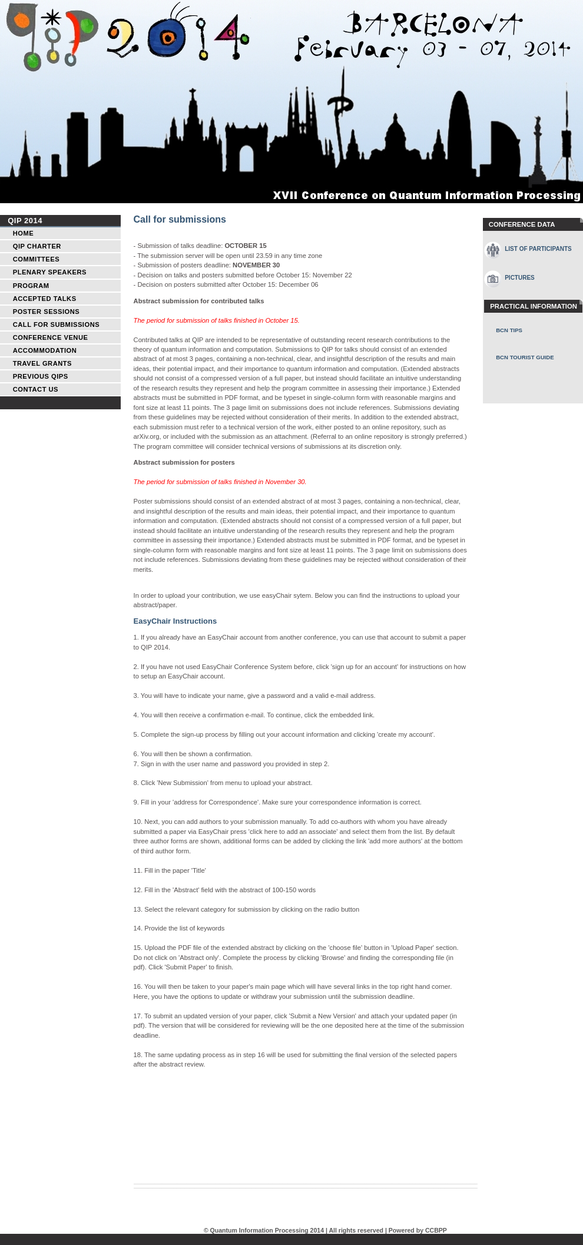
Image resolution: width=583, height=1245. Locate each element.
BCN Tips (509, 330)
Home (23, 233)
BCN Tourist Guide (525, 357)
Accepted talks (45, 298)
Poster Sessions (46, 311)
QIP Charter (37, 246)
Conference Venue (50, 337)
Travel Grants (42, 363)
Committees (36, 259)
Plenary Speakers (50, 272)
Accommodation (45, 350)
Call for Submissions (56, 324)
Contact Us (35, 389)
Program (31, 285)
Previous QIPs (40, 376)
